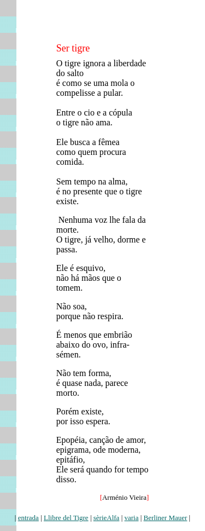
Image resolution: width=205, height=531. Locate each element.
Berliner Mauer (166, 517)
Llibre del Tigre (66, 517)
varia (131, 517)
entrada (28, 517)
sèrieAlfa (106, 517)
